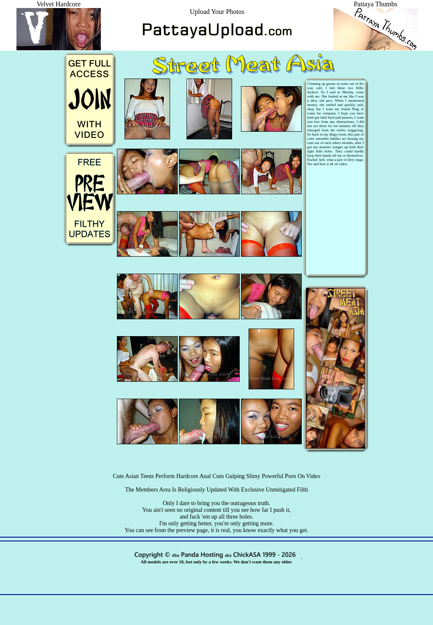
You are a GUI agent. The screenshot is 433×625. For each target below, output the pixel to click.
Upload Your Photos (217, 11)
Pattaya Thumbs (375, 7)
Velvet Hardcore (58, 7)
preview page (192, 530)
